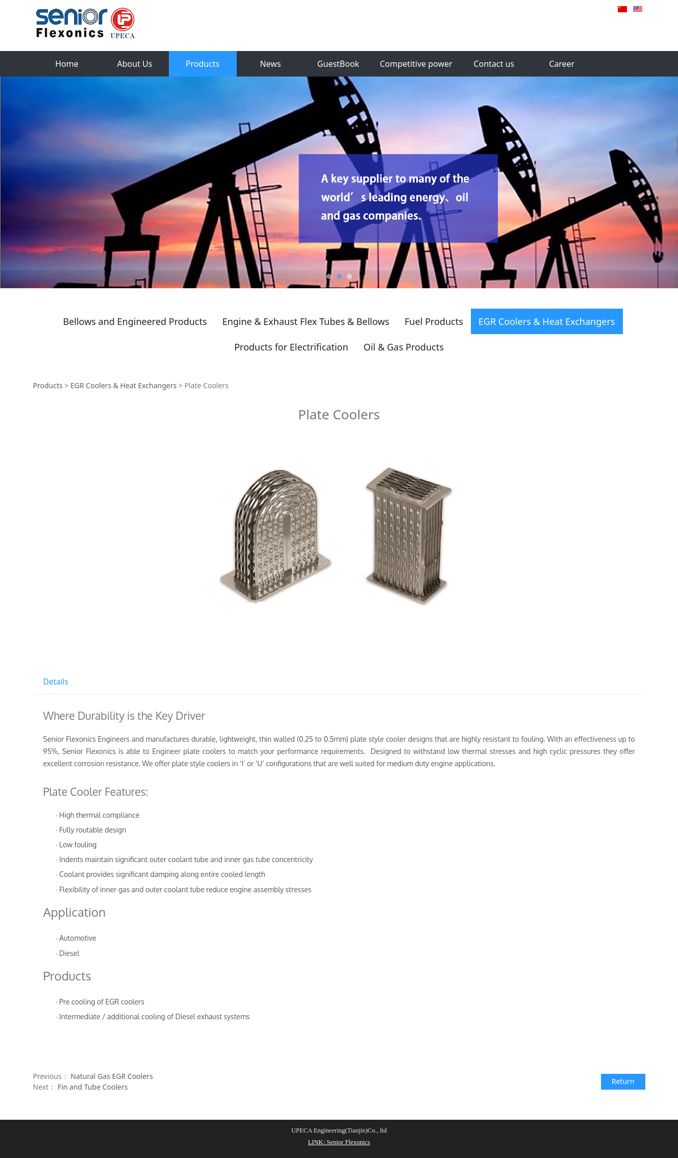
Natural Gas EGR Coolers (111, 1076)
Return (623, 1081)
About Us (135, 63)
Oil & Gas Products (404, 347)
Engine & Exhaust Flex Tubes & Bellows (305, 321)
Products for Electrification (291, 347)
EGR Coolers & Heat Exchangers (547, 321)
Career (561, 63)
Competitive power (416, 63)
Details (55, 681)
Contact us (493, 63)
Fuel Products (434, 321)
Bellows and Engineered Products (135, 321)
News (270, 63)
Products (203, 63)
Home (67, 63)
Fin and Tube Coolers (93, 1087)
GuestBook (338, 63)
